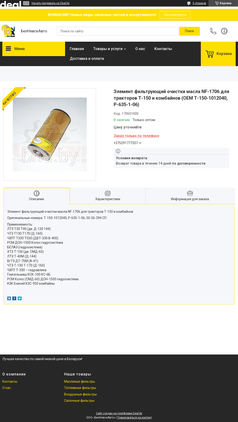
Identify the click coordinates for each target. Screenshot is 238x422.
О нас (140, 49)
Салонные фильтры (79, 400)
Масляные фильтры (79, 381)
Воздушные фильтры (80, 394)
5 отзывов (199, 3)
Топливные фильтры (80, 388)
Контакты (163, 49)
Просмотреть (175, 15)
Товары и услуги (107, 49)
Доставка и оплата (87, 58)
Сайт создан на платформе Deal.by (119, 413)
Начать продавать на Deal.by (50, 3)
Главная (77, 49)
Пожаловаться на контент (134, 417)
